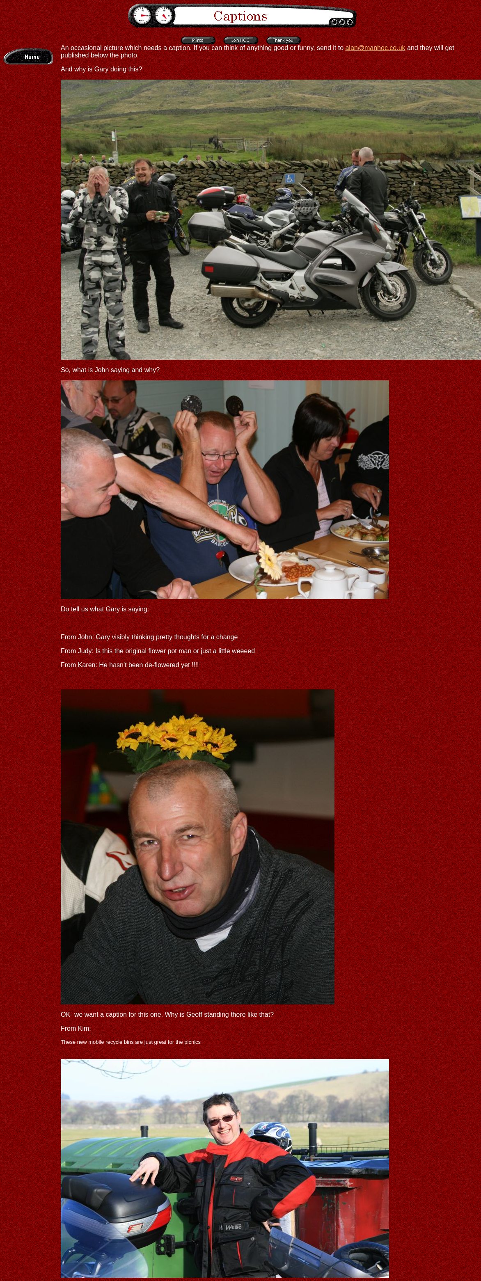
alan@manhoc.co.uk (375, 47)
